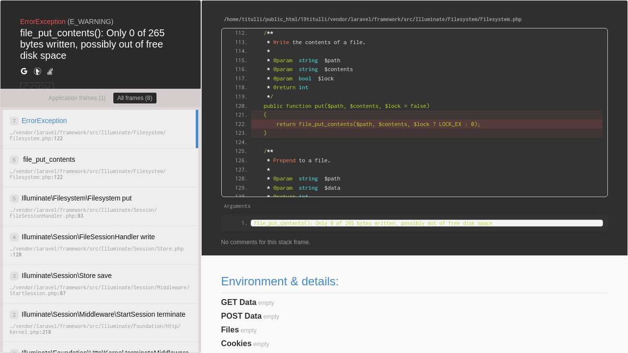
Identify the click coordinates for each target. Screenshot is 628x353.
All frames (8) (134, 98)
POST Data (241, 316)
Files (230, 330)
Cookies (236, 343)
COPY (37, 88)
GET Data (239, 302)
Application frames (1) (77, 98)
